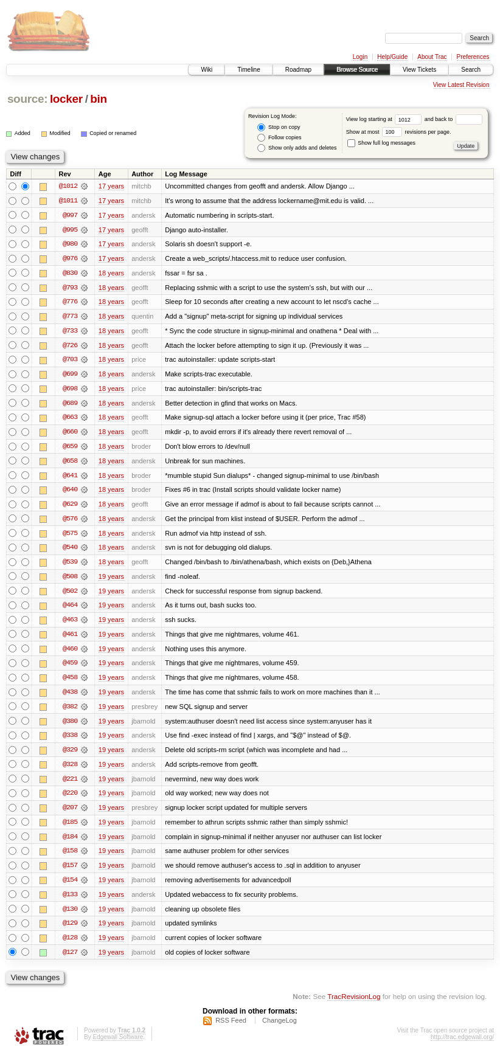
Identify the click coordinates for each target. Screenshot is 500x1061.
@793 (70, 288)
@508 (70, 580)
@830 (70, 273)
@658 (70, 463)
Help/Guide (392, 57)
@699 (70, 376)
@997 (70, 215)
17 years (111, 186)
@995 (70, 230)
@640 (70, 492)
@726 (70, 346)
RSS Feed (230, 1028)
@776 (70, 303)
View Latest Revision (461, 84)
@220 (70, 799)
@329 (70, 755)
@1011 (68, 201)
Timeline (248, 69)
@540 (70, 551)
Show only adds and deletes (296, 148)
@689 (70, 405)
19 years (111, 580)
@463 (70, 624)
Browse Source (357, 69)
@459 (70, 667)
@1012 (68, 186)
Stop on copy (278, 127)
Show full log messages (381, 143)
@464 (70, 609)
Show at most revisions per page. (398, 132)
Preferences (473, 57)
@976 (70, 259)
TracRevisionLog (353, 1003)
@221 (70, 784)
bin (98, 98)
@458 (70, 682)
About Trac (431, 57)
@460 (70, 653)
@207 (70, 813)
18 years (111, 273)
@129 (70, 930)
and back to (453, 119)
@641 (70, 478)
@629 (70, 507)
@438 (70, 697)
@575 (70, 536)
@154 (70, 886)
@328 (70, 770)
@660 (70, 434)
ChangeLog (279, 1028)
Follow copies (279, 138)
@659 (70, 449)
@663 (70, 419)
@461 (70, 638)
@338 (70, 740)
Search (471, 69)
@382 (70, 711)
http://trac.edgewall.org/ (462, 1045)
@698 (70, 390)
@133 (70, 901)
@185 (70, 828)
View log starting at (385, 119)
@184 (70, 843)
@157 (70, 872)
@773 (70, 317)
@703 (70, 361)
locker (66, 98)
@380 (70, 726)
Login (360, 57)
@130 (70, 916)
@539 (70, 565)
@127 (70, 959)
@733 (70, 332)
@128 (70, 945)
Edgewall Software (117, 1045)
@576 (70, 522)
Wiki (206, 69)
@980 (70, 244)
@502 (70, 595)
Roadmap (298, 69)
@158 (70, 857)
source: (27, 98)
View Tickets (419, 69)
